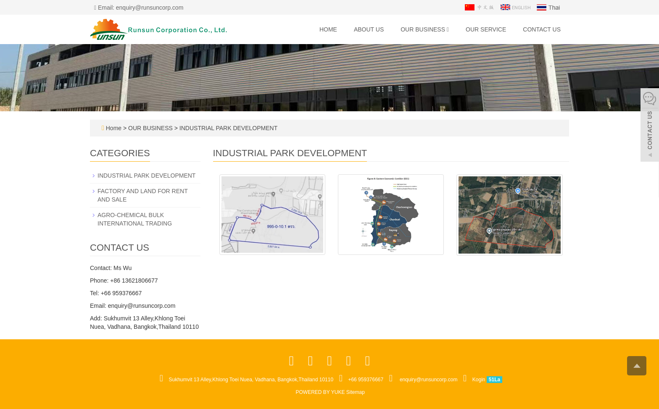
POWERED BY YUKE (321, 392)
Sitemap (355, 392)
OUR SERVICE (486, 29)
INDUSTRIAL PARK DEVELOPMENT (227, 128)
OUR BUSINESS (425, 29)
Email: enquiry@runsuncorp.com (138, 7)
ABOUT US (369, 29)
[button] (448, 29)
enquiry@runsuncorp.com (429, 380)
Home (328, 29)
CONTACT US (542, 29)
